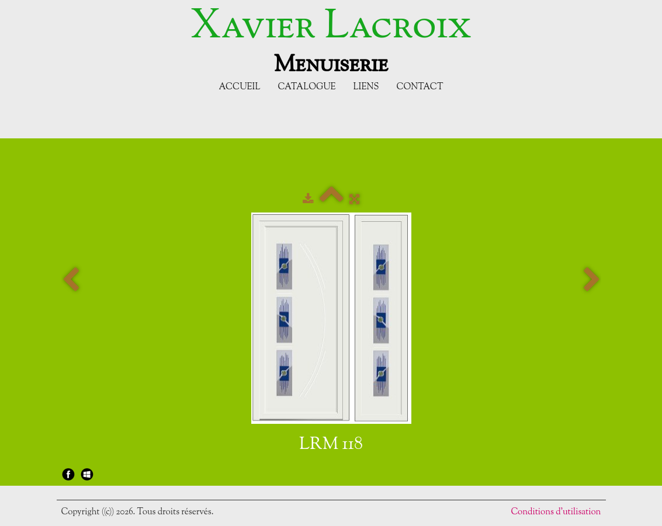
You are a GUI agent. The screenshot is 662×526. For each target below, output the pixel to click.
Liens (366, 87)
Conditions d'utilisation (556, 512)
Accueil (240, 87)
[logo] (331, 39)
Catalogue (306, 87)
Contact (419, 87)
